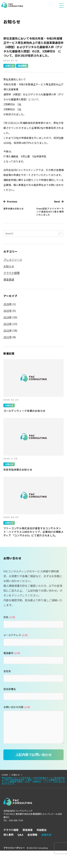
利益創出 (42, 835)
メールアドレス (15, 635)
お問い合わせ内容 (16, 707)
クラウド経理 (11, 273)
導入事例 (8, 840)
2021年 (7, 337)
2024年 (7, 317)
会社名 (7, 671)
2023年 (7, 324)
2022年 (7, 330)
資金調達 (22, 66)
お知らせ (9, 66)
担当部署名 (9, 689)
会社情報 (32, 840)
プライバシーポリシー (14, 853)
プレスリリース (12, 260)
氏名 (9, 617)
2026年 (7, 304)
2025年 (7, 310)
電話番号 (11, 653)
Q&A (20, 840)
